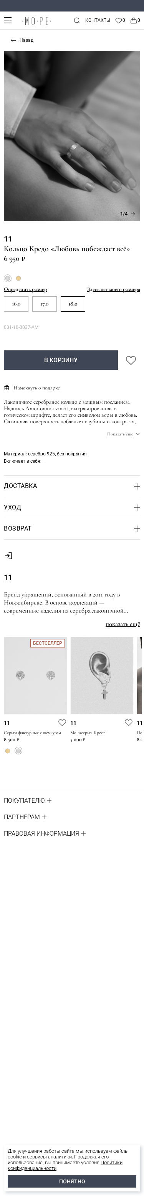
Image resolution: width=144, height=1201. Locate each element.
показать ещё (123, 624)
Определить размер (25, 289)
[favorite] (62, 722)
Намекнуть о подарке (32, 387)
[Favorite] (120, 20)
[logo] (36, 25)
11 (8, 238)
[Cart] (135, 20)
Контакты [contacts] (97, 20)
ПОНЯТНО (72, 1181)
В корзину (61, 360)
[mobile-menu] (8, 20)
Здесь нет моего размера (113, 289)
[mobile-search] (77, 20)
